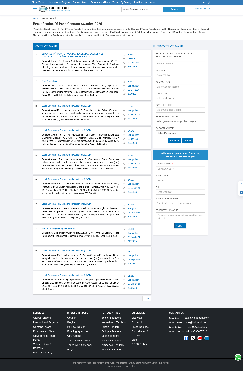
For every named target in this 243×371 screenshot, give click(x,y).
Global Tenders (39, 2)
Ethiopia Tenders (111, 331)
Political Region (76, 326)
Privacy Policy (129, 366)
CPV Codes (74, 335)
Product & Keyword (167, 210)
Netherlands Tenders (113, 322)
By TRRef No (162, 70)
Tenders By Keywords (80, 340)
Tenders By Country (122, 2)
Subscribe (150, 2)
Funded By (161, 93)
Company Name (164, 164)
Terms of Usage (114, 366)
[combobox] (180, 98)
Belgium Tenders (111, 317)
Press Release (140, 326)
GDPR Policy (139, 344)
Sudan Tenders (110, 335)
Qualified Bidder (165, 105)
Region (71, 322)
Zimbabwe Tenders (112, 345)
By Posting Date (165, 128)
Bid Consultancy (42, 352)
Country (72, 317)
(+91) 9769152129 (196, 326)
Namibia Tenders (111, 340)
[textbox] (181, 98)
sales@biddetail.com (197, 317)
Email (159, 187)
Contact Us (138, 322)
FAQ (70, 349)
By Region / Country (167, 116)
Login (207, 2)
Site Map (137, 317)
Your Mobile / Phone (167, 198)
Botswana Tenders (112, 349)
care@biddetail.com (196, 322)
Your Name (162, 175)
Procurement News (100, 2)
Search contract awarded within (175, 55)
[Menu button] (35, 9)
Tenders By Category (79, 345)
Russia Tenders (110, 326)
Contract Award (80, 2)
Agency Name (163, 82)
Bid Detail (164, 363)
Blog (134, 339)
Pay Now (138, 2)
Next (146, 298)
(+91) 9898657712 (196, 331)
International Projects (59, 2)
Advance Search (201, 8)
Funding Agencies (77, 331)
